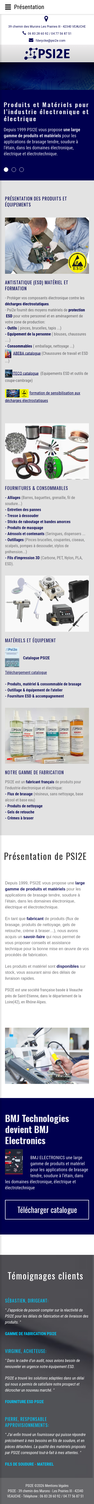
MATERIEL (45, 1464)
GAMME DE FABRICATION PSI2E (31, 1333)
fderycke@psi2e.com (50, 40)
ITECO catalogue (25, 373)
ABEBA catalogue (27, 353)
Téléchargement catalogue (26, 669)
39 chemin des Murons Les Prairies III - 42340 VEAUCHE (47, 26)
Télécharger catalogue (47, 1209)
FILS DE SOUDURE (19, 1464)
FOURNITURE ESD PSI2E (24, 1401)
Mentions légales (56, 1486)
